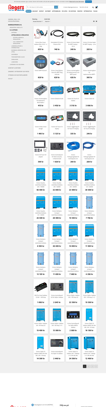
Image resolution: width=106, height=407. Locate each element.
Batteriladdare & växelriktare (20, 35)
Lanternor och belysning (17, 64)
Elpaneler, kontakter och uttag (18, 51)
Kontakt (41, 11)
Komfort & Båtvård (14, 68)
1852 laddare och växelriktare (18, 42)
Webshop (28, 11)
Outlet (10, 79)
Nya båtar (64, 11)
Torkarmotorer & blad (18, 57)
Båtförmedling (56, 11)
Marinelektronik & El (15, 25)
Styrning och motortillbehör (17, 75)
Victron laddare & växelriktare (18, 38)
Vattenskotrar (88, 11)
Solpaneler (14, 54)
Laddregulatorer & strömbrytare (16, 47)
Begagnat (35, 11)
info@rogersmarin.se (72, 7)
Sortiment (48, 11)
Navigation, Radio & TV (16, 27)
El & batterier (14, 30)
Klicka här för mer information (76, 1)
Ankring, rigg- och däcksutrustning (14, 20)
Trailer (95, 11)
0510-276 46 (85, 7)
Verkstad (79, 11)
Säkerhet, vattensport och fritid (18, 72)
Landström (14, 62)
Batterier (14, 32)
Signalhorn (14, 59)
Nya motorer (72, 11)
